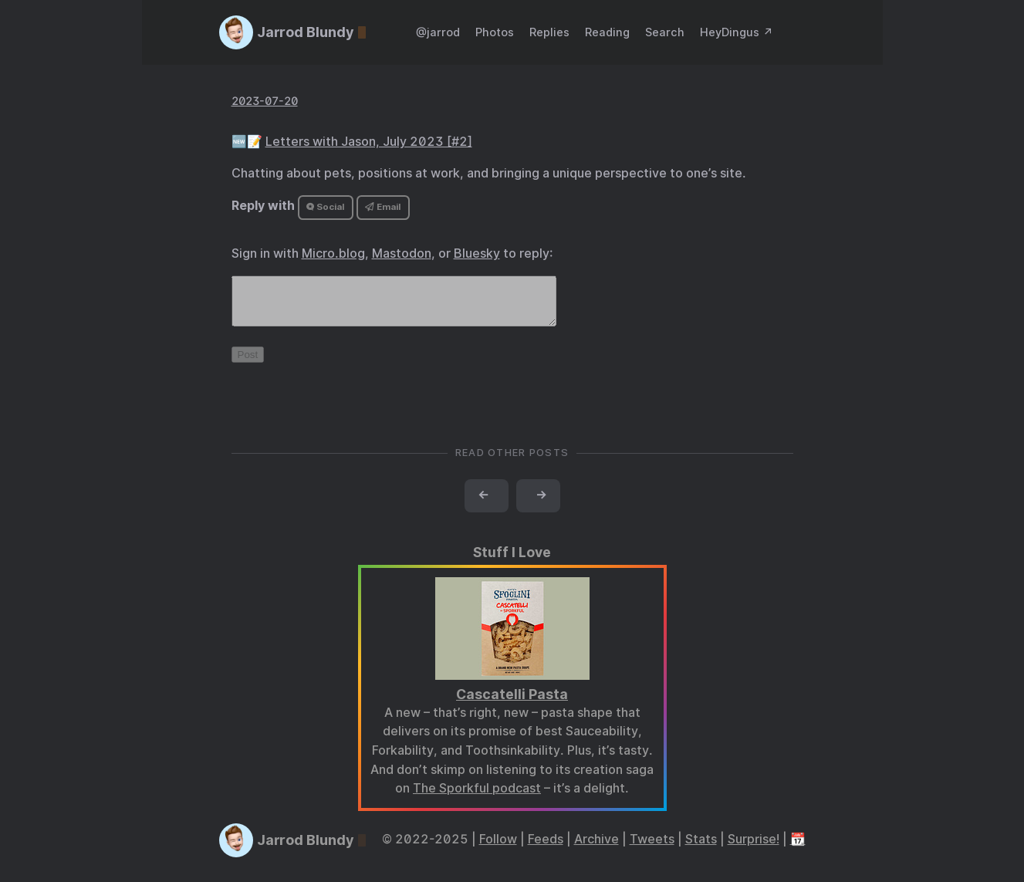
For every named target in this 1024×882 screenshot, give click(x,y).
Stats (701, 848)
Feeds (545, 848)
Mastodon (401, 253)
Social (325, 206)
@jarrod (438, 32)
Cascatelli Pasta (512, 703)
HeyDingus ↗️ (736, 32)
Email (382, 206)
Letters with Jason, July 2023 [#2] (368, 141)
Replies (549, 32)
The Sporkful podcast (477, 797)
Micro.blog (333, 253)
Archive (596, 848)
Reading (607, 32)
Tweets (652, 848)
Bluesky (477, 253)
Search (664, 32)
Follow (498, 848)
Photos (494, 32)
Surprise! (753, 848)
